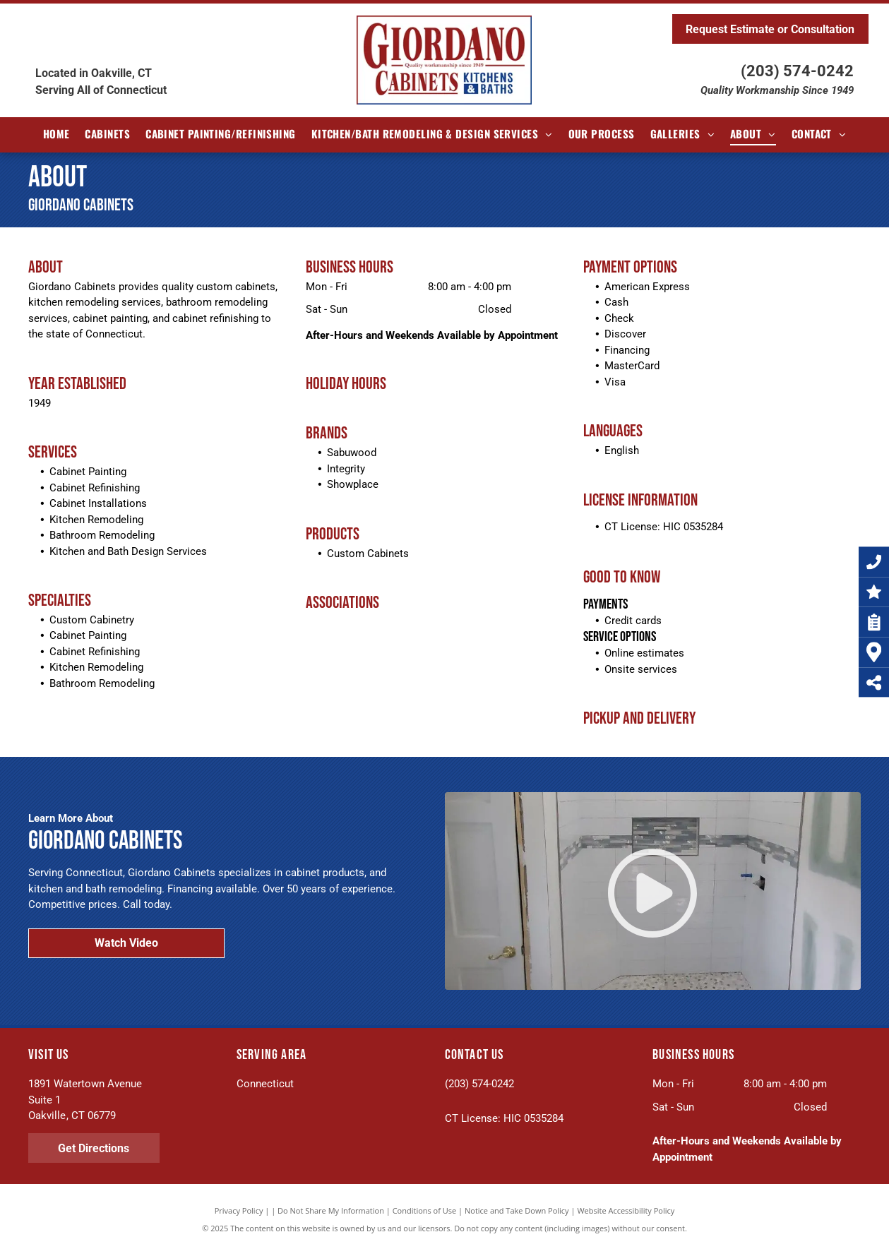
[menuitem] (56, 133)
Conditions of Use (425, 1210)
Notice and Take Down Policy (517, 1210)
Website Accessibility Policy (625, 1210)
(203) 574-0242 (797, 71)
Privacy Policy (239, 1210)
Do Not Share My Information (331, 1210)
